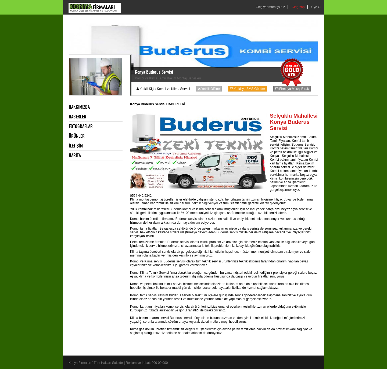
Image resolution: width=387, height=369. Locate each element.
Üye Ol (316, 7)
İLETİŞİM (76, 145)
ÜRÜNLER (77, 136)
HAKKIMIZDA (79, 107)
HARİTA (75, 155)
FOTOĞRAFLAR (81, 126)
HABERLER (77, 116)
